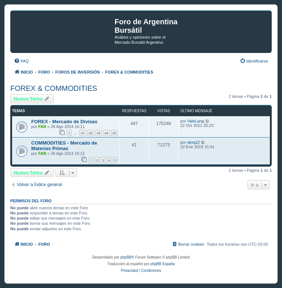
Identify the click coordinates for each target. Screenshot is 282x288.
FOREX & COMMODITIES (53, 88)
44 (106, 133)
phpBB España (162, 264)
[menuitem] (21, 61)
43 (98, 133)
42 (91, 133)
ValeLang (195, 121)
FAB (42, 126)
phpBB (125, 257)
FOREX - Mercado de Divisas (64, 121)
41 (82, 133)
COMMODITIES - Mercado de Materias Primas (64, 145)
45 (114, 133)
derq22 (193, 142)
